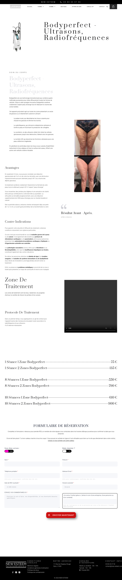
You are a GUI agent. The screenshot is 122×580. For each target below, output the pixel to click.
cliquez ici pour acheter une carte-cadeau (61, 440)
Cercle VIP (90, 6)
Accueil (29, 6)
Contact (102, 6)
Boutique (64, 6)
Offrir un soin (76, 6)
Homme (52, 7)
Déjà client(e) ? (68, 448)
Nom (7, 460)
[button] (107, 7)
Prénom (65, 460)
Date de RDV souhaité (12, 483)
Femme (41, 7)
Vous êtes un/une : (12, 448)
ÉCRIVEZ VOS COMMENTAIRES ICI (16, 492)
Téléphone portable (11, 471)
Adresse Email (67, 471)
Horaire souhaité (68, 483)
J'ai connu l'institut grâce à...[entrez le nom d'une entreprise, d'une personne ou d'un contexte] (88, 496)
